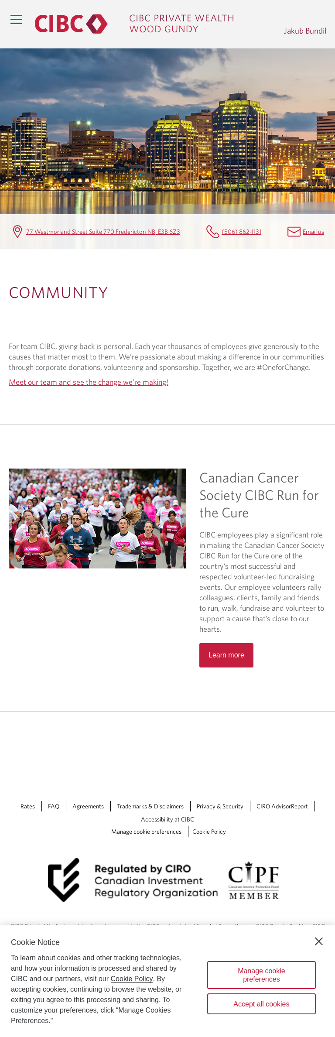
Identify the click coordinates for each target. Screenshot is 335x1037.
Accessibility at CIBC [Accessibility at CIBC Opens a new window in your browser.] (167, 819)
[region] (167, 981)
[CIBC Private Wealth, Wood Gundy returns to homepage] (155, 24)
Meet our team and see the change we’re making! (88, 382)
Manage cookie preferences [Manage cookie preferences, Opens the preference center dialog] (261, 975)
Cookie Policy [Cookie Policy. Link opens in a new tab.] (209, 831)
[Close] (319, 941)
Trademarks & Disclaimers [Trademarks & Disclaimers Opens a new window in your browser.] (150, 806)
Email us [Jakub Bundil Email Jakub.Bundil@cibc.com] (313, 231)
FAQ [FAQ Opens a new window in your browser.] (53, 806)
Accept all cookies (261, 1004)
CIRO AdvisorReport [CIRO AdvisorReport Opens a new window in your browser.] (282, 806)
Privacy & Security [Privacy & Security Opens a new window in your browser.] (220, 806)
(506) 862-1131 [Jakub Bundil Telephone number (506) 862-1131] (241, 231)
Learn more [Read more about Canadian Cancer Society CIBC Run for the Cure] (226, 655)
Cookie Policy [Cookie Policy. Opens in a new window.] (132, 978)
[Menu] (16, 19)
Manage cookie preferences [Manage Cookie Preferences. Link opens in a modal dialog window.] (146, 831)
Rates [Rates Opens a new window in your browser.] (28, 806)
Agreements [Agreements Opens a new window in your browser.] (88, 806)
